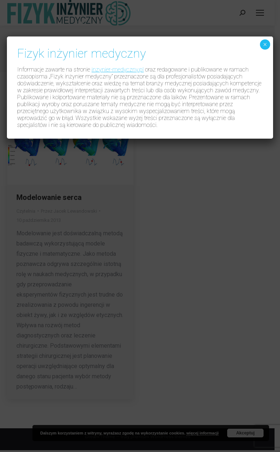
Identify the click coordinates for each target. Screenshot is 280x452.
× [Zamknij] (265, 44)
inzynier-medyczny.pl (118, 69)
